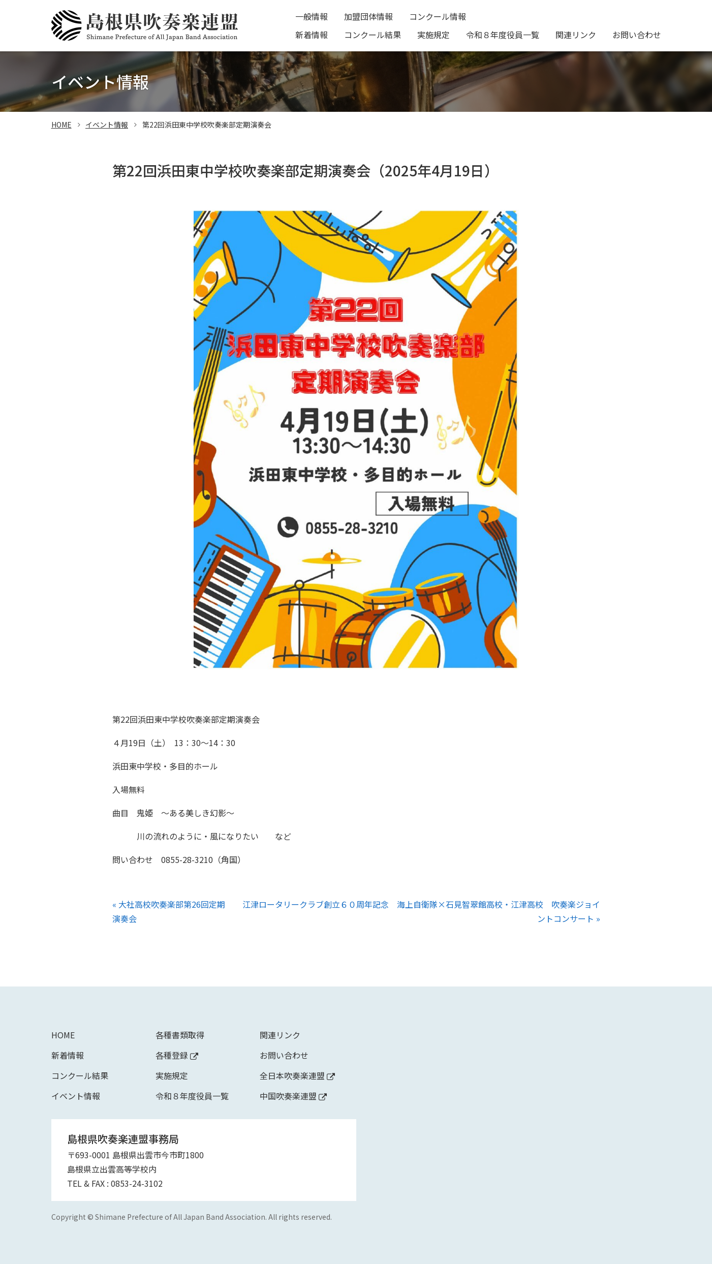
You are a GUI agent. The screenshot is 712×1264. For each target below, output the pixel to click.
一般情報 (311, 16)
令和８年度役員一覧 (502, 34)
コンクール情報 (437, 16)
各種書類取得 (180, 1035)
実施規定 (433, 34)
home (61, 124)
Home (63, 1035)
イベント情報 (106, 124)
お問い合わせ (636, 34)
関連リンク (575, 34)
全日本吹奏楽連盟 (297, 1075)
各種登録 (177, 1055)
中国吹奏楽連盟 (293, 1096)
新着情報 (311, 34)
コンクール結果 (372, 34)
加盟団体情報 (368, 16)
